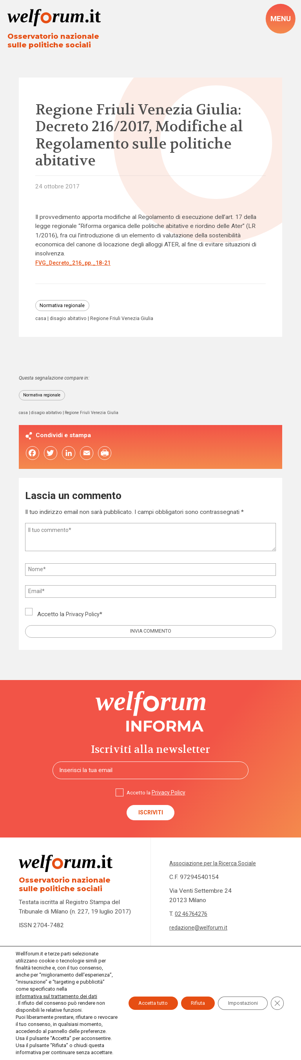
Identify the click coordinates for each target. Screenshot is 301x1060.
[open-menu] (280, 19)
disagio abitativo (71, 321)
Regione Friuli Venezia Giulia (129, 321)
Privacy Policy (84, 619)
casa (41, 321)
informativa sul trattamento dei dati (55, 982)
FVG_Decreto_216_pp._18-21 (77, 264)
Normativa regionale (65, 308)
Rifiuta (188, 989)
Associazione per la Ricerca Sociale (216, 873)
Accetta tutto (136, 989)
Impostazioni (239, 989)
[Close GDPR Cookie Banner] (277, 989)
